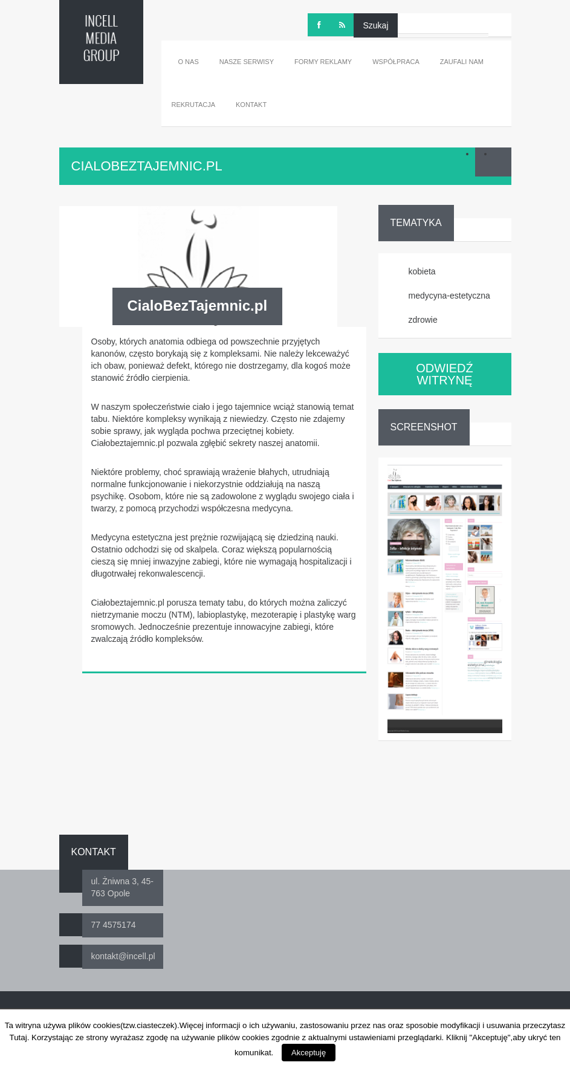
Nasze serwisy (246, 61)
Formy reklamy (323, 61)
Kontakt (251, 104)
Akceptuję (308, 1052)
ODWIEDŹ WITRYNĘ (444, 374)
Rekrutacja (194, 104)
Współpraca (395, 61)
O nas (188, 61)
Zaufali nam (462, 61)
